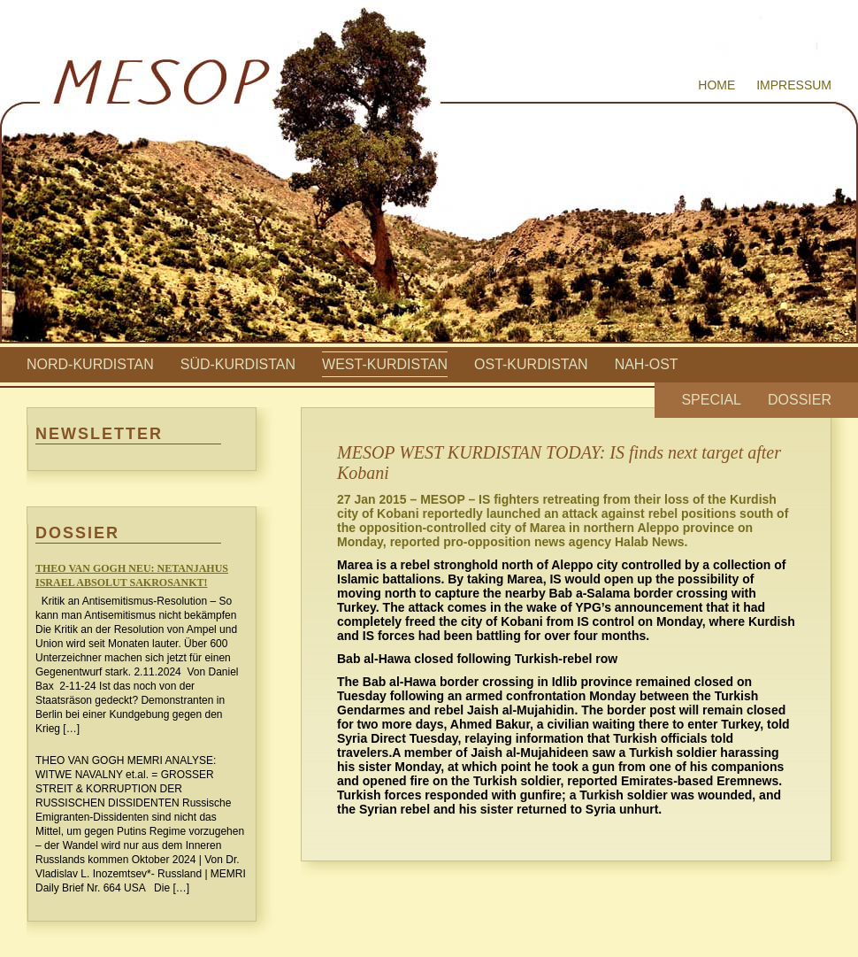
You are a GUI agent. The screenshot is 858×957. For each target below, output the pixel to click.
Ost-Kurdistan (531, 364)
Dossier (799, 399)
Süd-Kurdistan (237, 364)
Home (716, 85)
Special (711, 399)
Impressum (793, 85)
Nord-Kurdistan (90, 364)
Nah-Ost (646, 364)
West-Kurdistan (385, 364)
